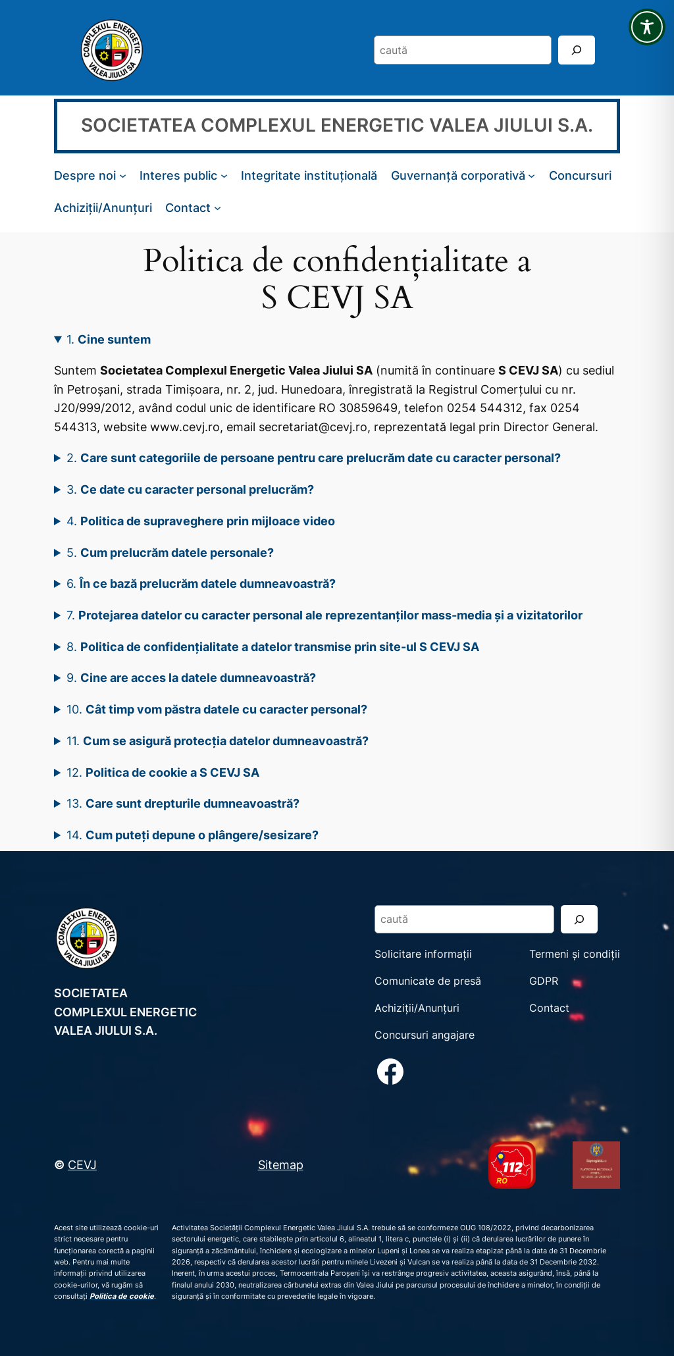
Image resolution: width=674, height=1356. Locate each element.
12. (162, 772)
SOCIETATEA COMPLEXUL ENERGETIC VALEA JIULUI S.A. (337, 125)
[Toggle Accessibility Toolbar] (647, 27)
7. (324, 615)
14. (192, 834)
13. (182, 803)
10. (216, 709)
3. (190, 489)
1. (108, 339)
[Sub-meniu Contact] (217, 207)
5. (170, 552)
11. (217, 740)
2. (313, 457)
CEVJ (82, 1164)
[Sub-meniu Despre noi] (122, 175)
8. (272, 646)
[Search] (576, 50)
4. (200, 520)
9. (191, 677)
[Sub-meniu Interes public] (224, 175)
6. (201, 583)
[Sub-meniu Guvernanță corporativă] (531, 175)
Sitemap (280, 1164)
